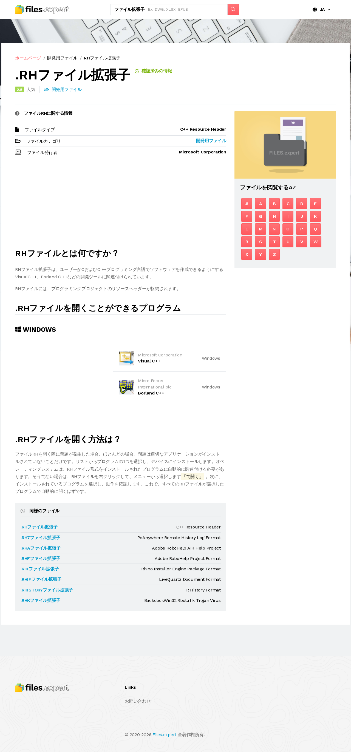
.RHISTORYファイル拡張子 (47, 590)
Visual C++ (149, 361)
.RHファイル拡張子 (39, 527)
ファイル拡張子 (129, 9)
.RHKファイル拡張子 (40, 600)
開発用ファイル (62, 58)
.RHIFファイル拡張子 (41, 579)
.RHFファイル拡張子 (40, 558)
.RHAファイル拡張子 (40, 548)
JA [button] (319, 9)
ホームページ (28, 58)
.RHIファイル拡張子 (40, 568)
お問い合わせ (138, 701)
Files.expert (164, 734)
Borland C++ (151, 393)
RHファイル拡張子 (102, 58)
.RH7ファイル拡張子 (40, 537)
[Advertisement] (120, 204)
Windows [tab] (35, 329)
